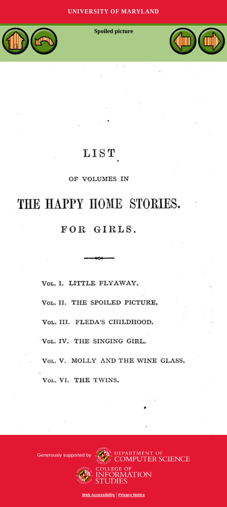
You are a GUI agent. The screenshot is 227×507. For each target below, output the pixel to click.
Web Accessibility (98, 495)
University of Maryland (113, 11)
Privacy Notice (131, 495)
